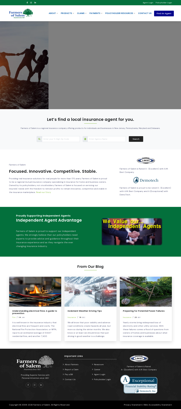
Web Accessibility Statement (158, 404)
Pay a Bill (69, 374)
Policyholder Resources (119, 13)
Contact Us (145, 13)
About (52, 13)
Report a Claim (72, 369)
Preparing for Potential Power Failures (144, 311)
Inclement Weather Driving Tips (85, 311)
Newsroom (99, 364)
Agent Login (148, 3)
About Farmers (72, 364)
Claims (81, 13)
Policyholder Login (164, 3)
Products (66, 13)
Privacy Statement (133, 404)
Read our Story (43, 192)
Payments (94, 13)
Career (97, 369)
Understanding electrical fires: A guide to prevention (34, 312)
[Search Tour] (61, 139)
